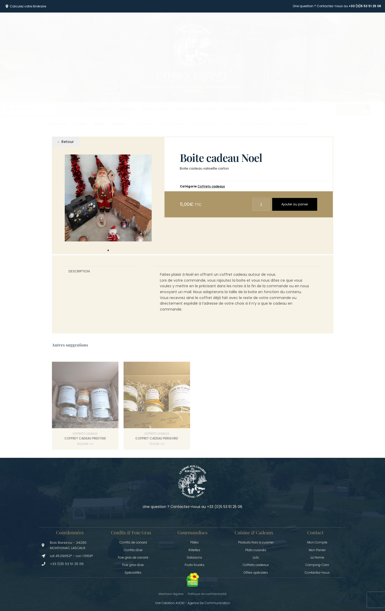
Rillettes (119, 123)
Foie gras (57, 123)
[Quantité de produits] (261, 204)
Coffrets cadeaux (256, 123)
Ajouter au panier (294, 204)
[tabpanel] (108, 197)
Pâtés (99, 123)
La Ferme (127, 109)
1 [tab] (108, 250)
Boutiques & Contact (245, 109)
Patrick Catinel (192, 74)
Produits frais (205, 123)
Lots (229, 123)
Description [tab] (79, 274)
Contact (315, 532)
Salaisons (143, 123)
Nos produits (99, 109)
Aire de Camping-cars (196, 109)
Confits (80, 123)
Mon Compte (284, 109)
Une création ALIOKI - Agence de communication (192, 603)
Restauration (155, 109)
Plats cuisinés (172, 123)
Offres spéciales (294, 123)
